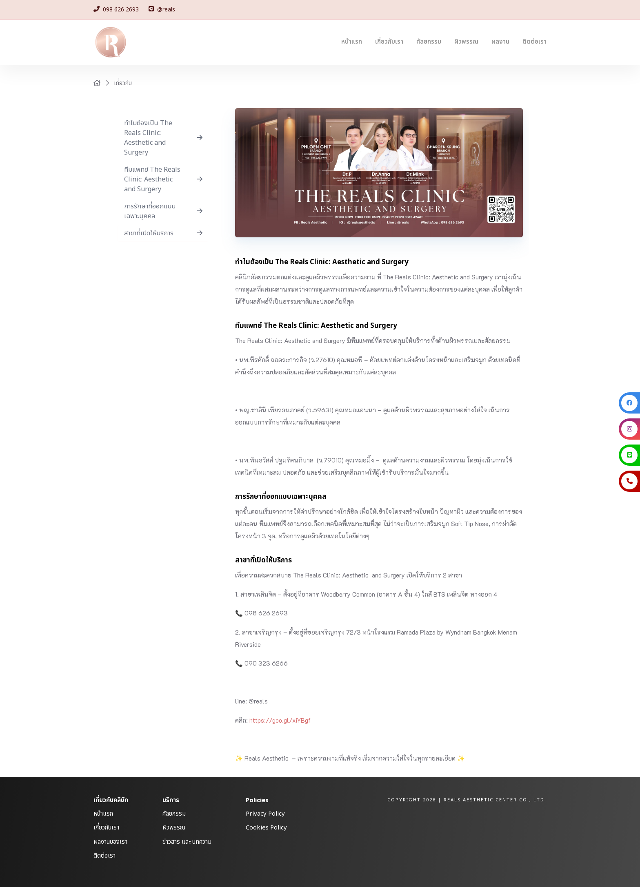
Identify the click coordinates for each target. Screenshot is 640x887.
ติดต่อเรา (534, 41)
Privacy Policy (265, 813)
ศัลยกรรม (428, 41)
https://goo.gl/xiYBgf (280, 720)
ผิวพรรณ (466, 41)
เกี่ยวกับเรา (389, 41)
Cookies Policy (266, 827)
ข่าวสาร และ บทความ (186, 842)
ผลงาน (500, 41)
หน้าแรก (351, 41)
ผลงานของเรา (110, 842)
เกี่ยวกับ (123, 83)
